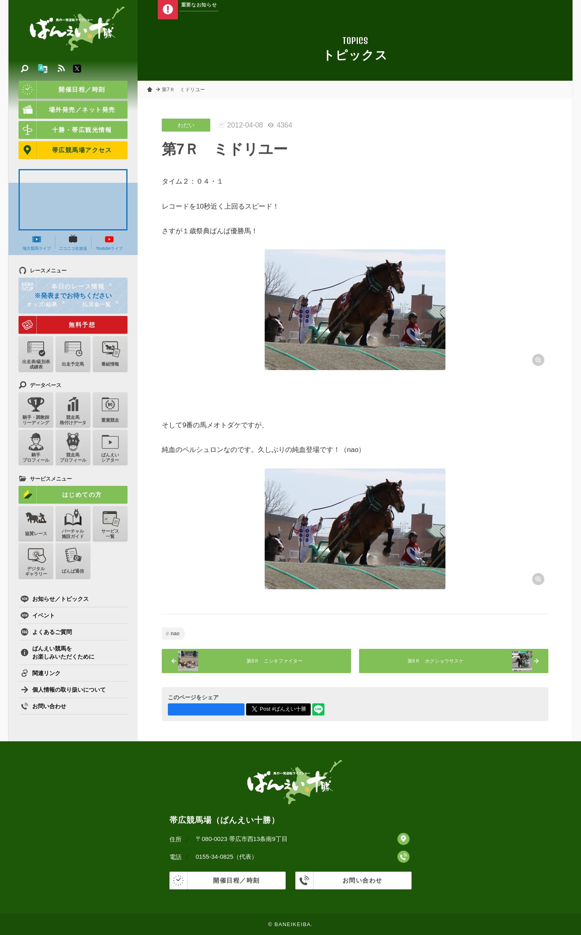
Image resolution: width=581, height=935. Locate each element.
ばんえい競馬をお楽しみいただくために (57, 652)
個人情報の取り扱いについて (63, 690)
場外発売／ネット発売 (67, 110)
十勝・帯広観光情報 (65, 130)
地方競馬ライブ (37, 242)
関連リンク (41, 673)
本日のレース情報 (66, 286)
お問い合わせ (43, 706)
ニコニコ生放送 (73, 242)
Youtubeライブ (109, 242)
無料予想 (57, 325)
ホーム (150, 89)
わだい (186, 125)
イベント (38, 615)
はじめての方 (60, 495)
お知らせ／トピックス (55, 599)
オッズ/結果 (45, 304)
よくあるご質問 (46, 632)
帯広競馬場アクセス (65, 150)
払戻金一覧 (100, 304)
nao (175, 633)
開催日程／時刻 (62, 89)
